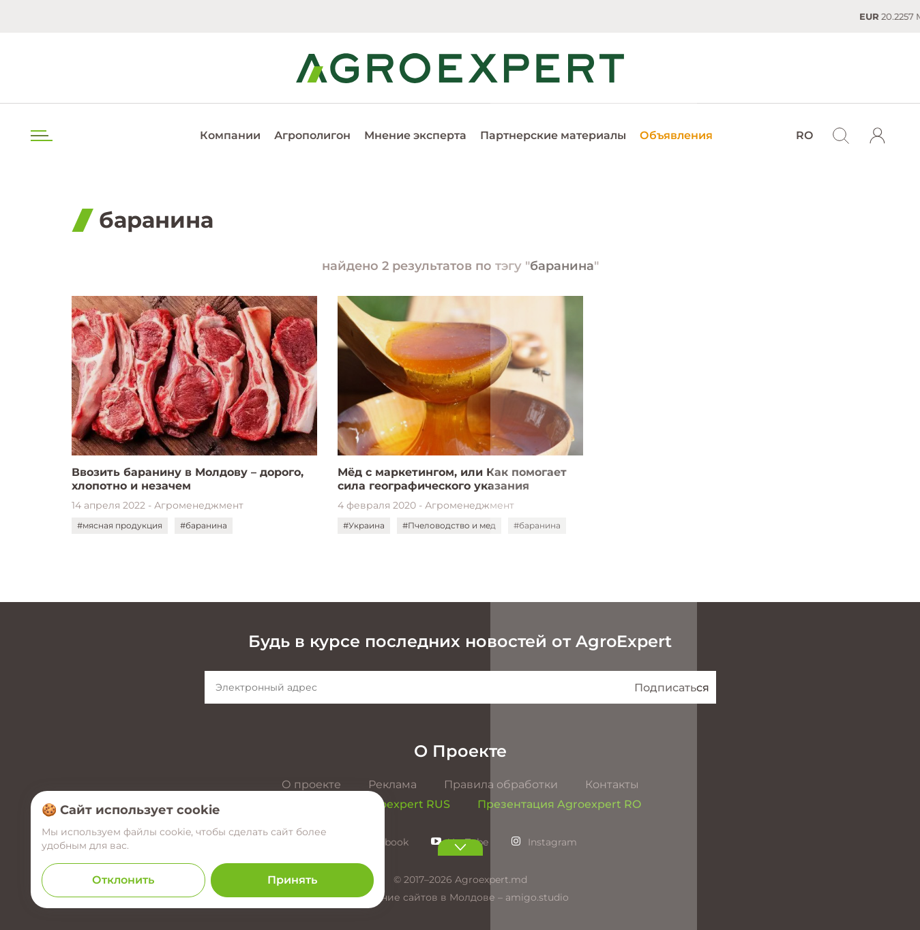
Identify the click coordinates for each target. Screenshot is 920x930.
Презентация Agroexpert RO (559, 804)
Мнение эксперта (415, 135)
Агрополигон (312, 135)
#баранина (203, 525)
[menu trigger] (40, 136)
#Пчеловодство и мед (449, 525)
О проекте (311, 784)
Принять (292, 879)
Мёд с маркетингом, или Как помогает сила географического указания (452, 479)
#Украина (364, 525)
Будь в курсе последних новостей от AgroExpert (460, 641)
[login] (877, 135)
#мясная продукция (119, 525)
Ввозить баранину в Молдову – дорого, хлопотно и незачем (187, 479)
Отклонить (123, 879)
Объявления (676, 135)
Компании (230, 135)
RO (804, 135)
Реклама (392, 784)
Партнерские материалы (553, 135)
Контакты (612, 784)
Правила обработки (501, 784)
